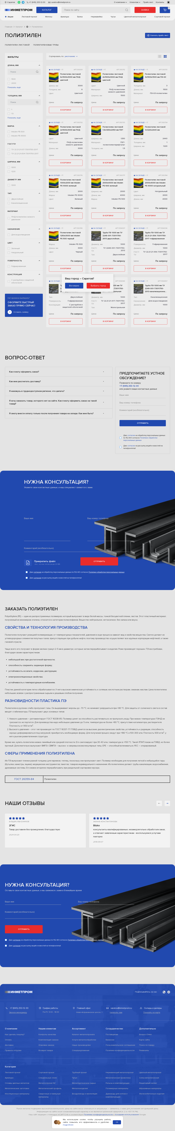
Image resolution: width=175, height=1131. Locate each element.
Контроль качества (47, 1084)
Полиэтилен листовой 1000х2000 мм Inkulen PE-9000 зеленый (70, 183)
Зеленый (15, 303)
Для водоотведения (20, 289)
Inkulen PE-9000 (18, 163)
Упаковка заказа (46, 1094)
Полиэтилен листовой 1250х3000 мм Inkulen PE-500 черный (70, 235)
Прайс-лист (148, 2)
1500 (13, 79)
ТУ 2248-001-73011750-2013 (23, 185)
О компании (120, 2)
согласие (131, 485)
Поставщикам (112, 1084)
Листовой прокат (29, 17)
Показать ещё (14, 101)
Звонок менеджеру (18, 1062)
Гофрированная (18, 329)
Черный (14, 315)
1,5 (12, 127)
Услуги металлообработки (84, 1089)
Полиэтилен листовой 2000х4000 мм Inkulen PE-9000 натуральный (155, 183)
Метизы (48, 17)
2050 (13, 87)
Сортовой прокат (162, 17)
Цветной (15, 311)
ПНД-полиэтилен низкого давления (23, 265)
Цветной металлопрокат (135, 17)
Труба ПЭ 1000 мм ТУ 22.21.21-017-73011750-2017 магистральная (113, 288)
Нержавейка (96, 17)
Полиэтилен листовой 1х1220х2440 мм (155, 128)
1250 (13, 207)
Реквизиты (144, 1100)
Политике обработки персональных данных (140, 488)
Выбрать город (98, 285)
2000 (13, 83)
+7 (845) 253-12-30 (129, 435)
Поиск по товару (146, 1094)
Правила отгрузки (13, 1100)
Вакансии (110, 1089)
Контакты (160, 2)
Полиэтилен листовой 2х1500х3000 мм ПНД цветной (70, 130)
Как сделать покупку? (14, 1084)
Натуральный (17, 307)
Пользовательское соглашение (120, 1094)
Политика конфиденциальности (120, 1100)
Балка (80, 17)
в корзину (65, 110)
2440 (13, 91)
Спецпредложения (80, 1100)
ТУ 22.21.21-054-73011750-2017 (24, 181)
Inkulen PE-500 (17, 159)
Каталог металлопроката (83, 1084)
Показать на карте (151, 1062)
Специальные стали (48, 1127)
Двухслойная (17, 242)
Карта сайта (144, 1089)
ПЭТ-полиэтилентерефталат (24, 275)
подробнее (68, 1125)
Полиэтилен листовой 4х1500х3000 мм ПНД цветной (113, 77)
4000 (122, 195)
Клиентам (135, 2)
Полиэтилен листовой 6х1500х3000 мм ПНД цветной (70, 77)
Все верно (74, 285)
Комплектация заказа (48, 1089)
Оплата (8, 1089)
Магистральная (18, 251)
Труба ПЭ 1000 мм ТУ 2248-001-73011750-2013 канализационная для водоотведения (155, 288)
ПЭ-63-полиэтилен (19, 271)
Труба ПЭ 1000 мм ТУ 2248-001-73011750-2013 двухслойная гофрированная (112, 235)
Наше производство (81, 1094)
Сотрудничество (114, 1078)
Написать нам (116, 1062)
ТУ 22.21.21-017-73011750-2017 (24, 177)
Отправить (99, 611)
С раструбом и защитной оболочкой (22, 344)
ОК (117, 1122)
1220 (13, 203)
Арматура (65, 17)
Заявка (145, 10)
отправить (142, 472)
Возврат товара (46, 1100)
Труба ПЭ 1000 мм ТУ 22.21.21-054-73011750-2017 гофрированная (155, 235)
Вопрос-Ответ (145, 1084)
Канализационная (19, 246)
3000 (13, 95)
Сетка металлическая (149, 1127)
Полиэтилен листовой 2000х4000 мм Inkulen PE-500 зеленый (113, 183)
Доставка (9, 1094)
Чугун (113, 17)
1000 (13, 199)
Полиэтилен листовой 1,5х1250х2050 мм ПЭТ (113, 128)
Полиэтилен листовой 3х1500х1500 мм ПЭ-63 (155, 75)
